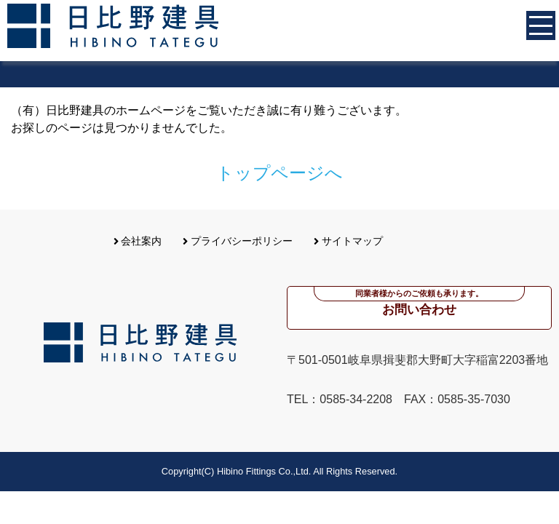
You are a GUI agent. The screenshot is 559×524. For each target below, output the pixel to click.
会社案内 (138, 241)
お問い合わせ (419, 302)
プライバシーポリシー (238, 241)
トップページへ (279, 173)
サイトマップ (348, 241)
